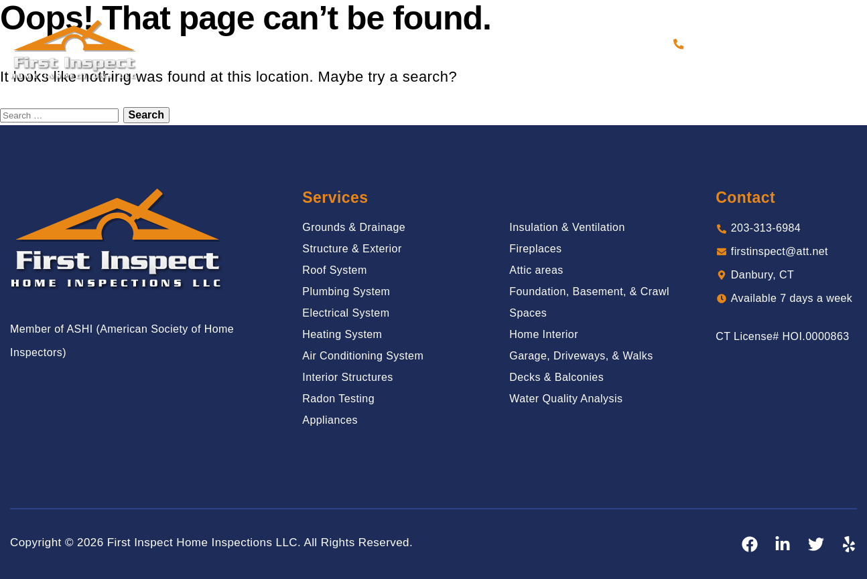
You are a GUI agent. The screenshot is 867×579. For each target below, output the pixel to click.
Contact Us (633, 44)
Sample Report (550, 44)
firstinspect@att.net (780, 252)
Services (361, 44)
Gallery (420, 44)
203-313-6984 (724, 44)
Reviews (476, 44)
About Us (301, 44)
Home (250, 44)
